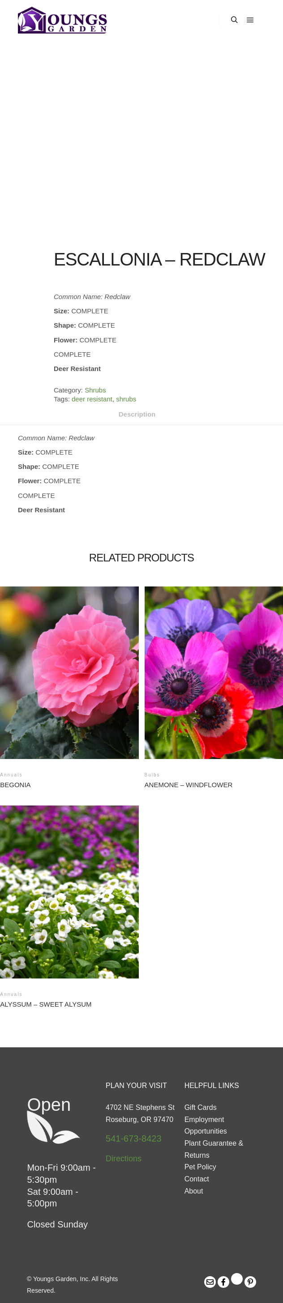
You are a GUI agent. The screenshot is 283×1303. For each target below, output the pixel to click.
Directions (124, 1158)
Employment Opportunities (205, 1125)
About (193, 1191)
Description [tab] (137, 414)
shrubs (126, 399)
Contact (196, 1179)
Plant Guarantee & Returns (214, 1149)
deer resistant (92, 399)
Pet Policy (200, 1167)
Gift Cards (200, 1107)
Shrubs (95, 390)
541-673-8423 (134, 1138)
